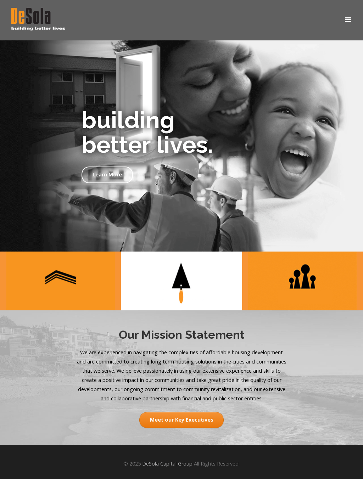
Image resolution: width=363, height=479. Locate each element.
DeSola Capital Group (167, 463)
